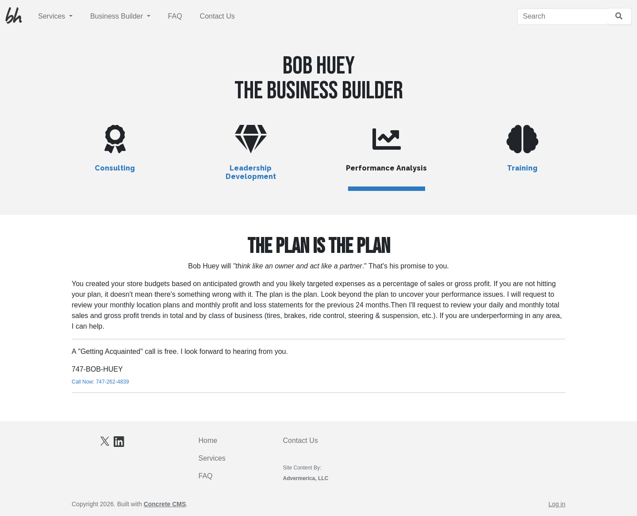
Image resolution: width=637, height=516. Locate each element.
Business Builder (117, 16)
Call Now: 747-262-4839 (100, 382)
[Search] (562, 16)
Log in (557, 504)
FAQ (175, 16)
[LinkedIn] (119, 443)
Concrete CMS (165, 504)
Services (52, 16)
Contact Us (217, 16)
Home (208, 440)
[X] (104, 440)
